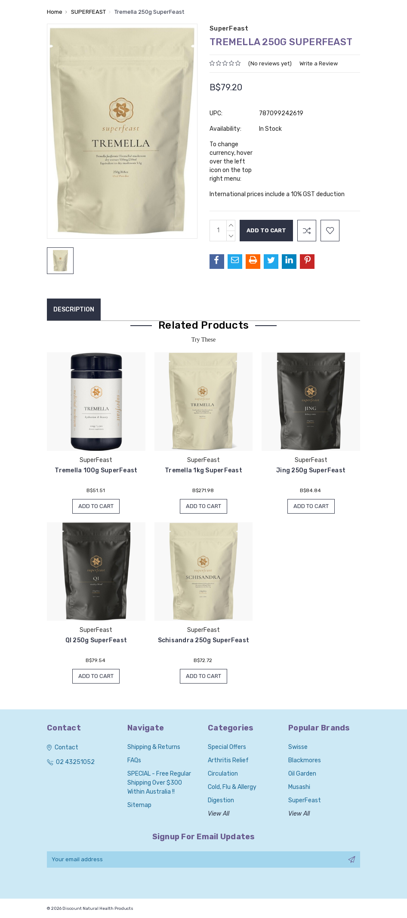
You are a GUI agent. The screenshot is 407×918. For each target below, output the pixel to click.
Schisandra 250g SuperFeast (204, 640)
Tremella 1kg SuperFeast (203, 470)
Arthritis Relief (228, 760)
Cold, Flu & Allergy (232, 787)
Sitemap (139, 805)
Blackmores (304, 760)
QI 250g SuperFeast (96, 640)
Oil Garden (302, 773)
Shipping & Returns (153, 747)
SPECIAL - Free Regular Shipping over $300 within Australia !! (159, 782)
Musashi (299, 787)
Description (73, 309)
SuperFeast (304, 800)
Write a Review (318, 63)
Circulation (223, 773)
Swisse (298, 747)
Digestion (221, 800)
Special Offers (227, 747)
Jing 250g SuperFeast (310, 470)
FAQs (134, 760)
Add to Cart (96, 506)
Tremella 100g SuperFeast (96, 470)
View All (218, 813)
